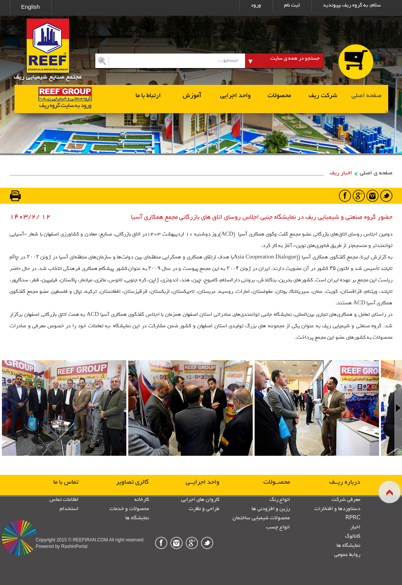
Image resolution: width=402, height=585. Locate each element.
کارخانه (141, 500)
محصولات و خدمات (129, 509)
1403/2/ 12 (30, 217)
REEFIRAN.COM (90, 540)
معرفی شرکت (346, 500)
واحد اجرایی (235, 96)
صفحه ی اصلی (376, 173)
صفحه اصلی (366, 96)
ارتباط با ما (148, 96)
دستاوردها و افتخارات (337, 509)
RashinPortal (74, 546)
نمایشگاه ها (348, 546)
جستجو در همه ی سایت (295, 59)
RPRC (352, 518)
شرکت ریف (323, 96)
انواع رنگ (280, 500)
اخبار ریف (341, 173)
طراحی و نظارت (204, 509)
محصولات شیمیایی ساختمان (261, 518)
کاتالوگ (352, 537)
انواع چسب (278, 527)
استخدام (69, 509)
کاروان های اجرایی (200, 500)
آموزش (192, 96)
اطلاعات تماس (63, 500)
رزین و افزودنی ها (271, 509)
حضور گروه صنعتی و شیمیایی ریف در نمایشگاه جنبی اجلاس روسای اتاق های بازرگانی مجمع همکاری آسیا (261, 217)
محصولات (279, 96)
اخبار (355, 527)
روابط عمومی (347, 555)
